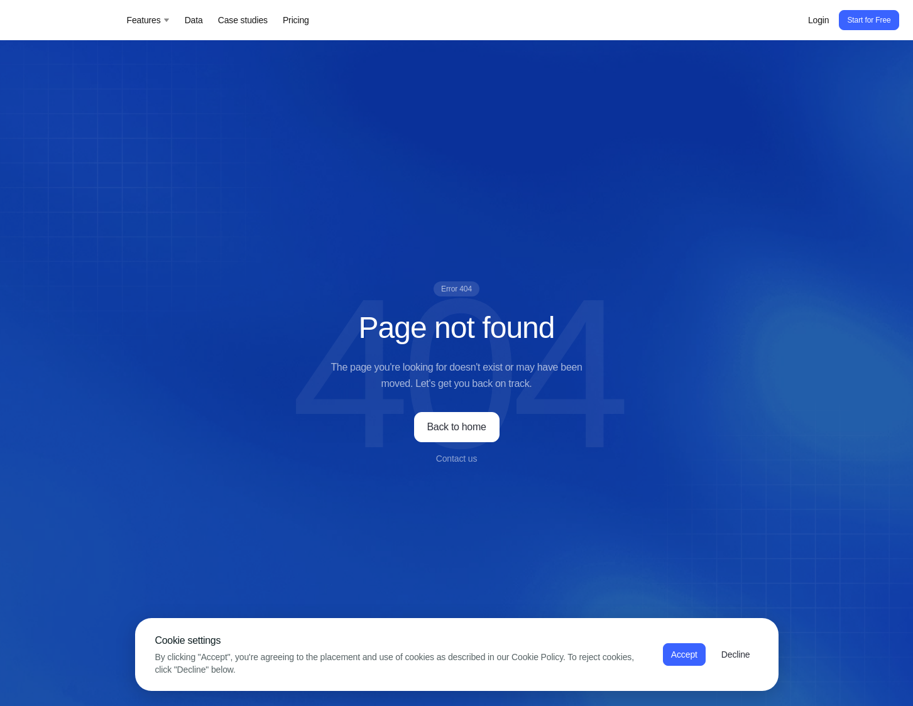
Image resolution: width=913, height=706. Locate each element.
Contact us (457, 458)
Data (194, 20)
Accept (684, 654)
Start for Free (868, 20)
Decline (735, 654)
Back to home (456, 426)
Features (148, 20)
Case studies (243, 20)
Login (818, 20)
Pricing (296, 20)
